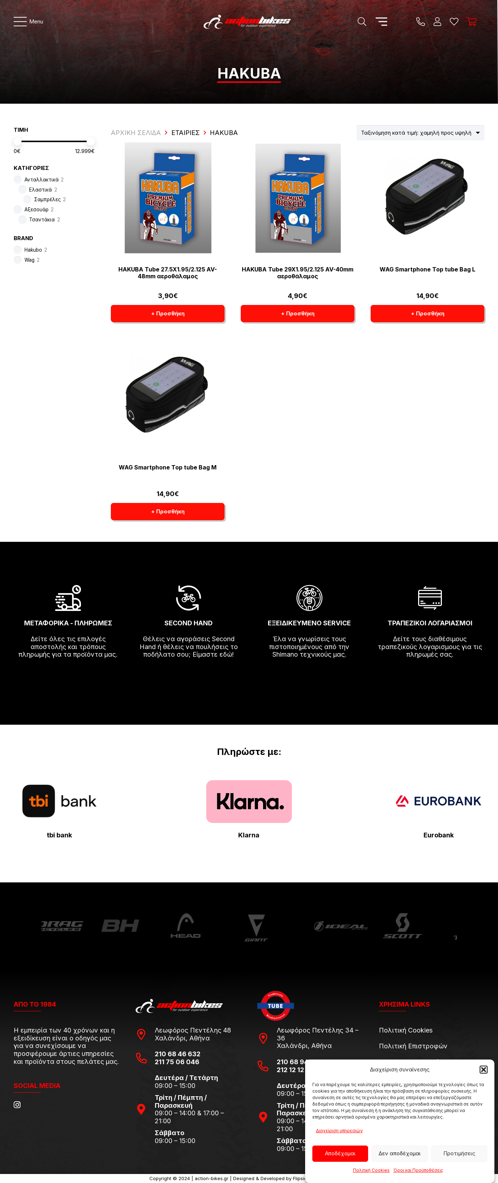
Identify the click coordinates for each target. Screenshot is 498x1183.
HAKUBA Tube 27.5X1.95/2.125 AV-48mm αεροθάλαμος (167, 273)
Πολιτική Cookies (371, 1170)
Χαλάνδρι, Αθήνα (182, 1038)
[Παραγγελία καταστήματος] (420, 132)
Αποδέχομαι (340, 1153)
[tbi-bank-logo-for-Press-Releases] (59, 801)
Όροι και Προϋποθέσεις (418, 1170)
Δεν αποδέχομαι (400, 1153)
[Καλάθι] (471, 21)
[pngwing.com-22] (249, 801)
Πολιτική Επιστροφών (413, 1046)
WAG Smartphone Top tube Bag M (168, 467)
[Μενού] (28, 22)
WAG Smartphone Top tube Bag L (427, 269)
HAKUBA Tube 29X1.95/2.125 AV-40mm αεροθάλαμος (297, 273)
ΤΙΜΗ (21, 129)
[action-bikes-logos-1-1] (247, 21)
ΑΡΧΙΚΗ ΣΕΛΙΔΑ (136, 132)
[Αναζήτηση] (361, 21)
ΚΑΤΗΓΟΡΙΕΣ (31, 168)
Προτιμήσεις (459, 1153)
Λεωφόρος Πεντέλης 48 (193, 1030)
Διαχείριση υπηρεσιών (339, 1130)
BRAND (23, 238)
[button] (483, 1069)
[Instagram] (17, 1105)
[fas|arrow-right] (68, 675)
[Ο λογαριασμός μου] (437, 21)
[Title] (420, 21)
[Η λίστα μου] (454, 21)
